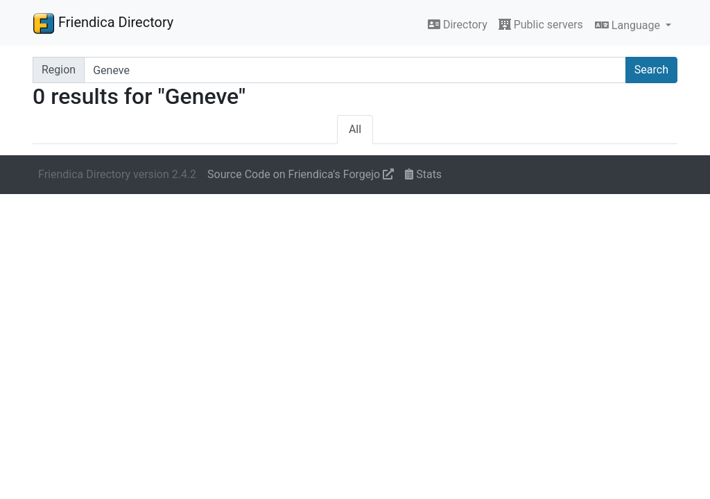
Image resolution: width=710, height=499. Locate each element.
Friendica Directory (103, 23)
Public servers (541, 24)
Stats (423, 174)
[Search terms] (355, 70)
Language (629, 25)
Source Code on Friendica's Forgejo (300, 174)
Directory (457, 24)
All (355, 129)
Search (651, 69)
